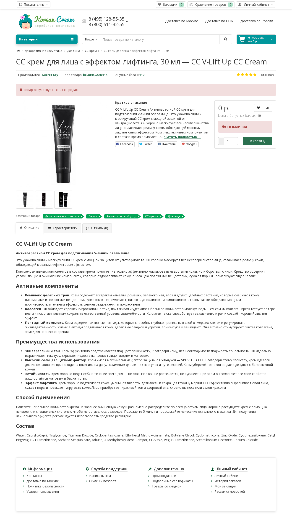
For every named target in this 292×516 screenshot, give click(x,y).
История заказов (227, 481)
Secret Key (50, 75)
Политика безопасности (45, 486)
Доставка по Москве (42, 481)
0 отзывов (266, 75)
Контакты (34, 475)
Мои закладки (225, 486)
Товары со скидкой (166, 486)
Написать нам (100, 475)
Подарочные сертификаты (172, 481)
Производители (164, 475)
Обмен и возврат (102, 481)
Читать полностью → (182, 137)
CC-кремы (92, 51)
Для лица (73, 51)
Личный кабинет (227, 475)
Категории (46, 39)
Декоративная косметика (43, 51)
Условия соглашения (42, 491)
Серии (93, 216)
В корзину (257, 141)
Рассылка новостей (229, 491)
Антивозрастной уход (121, 216)
